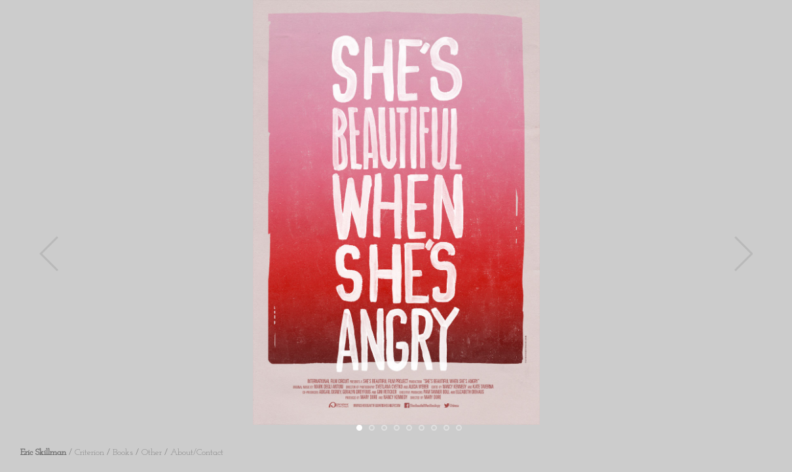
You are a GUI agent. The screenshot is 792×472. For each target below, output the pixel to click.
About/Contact (196, 453)
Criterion (89, 453)
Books (123, 453)
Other (151, 453)
